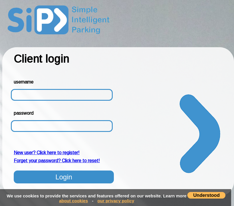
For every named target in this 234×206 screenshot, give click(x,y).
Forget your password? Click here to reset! (57, 160)
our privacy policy (116, 200)
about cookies (73, 200)
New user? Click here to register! (47, 152)
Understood (206, 195)
